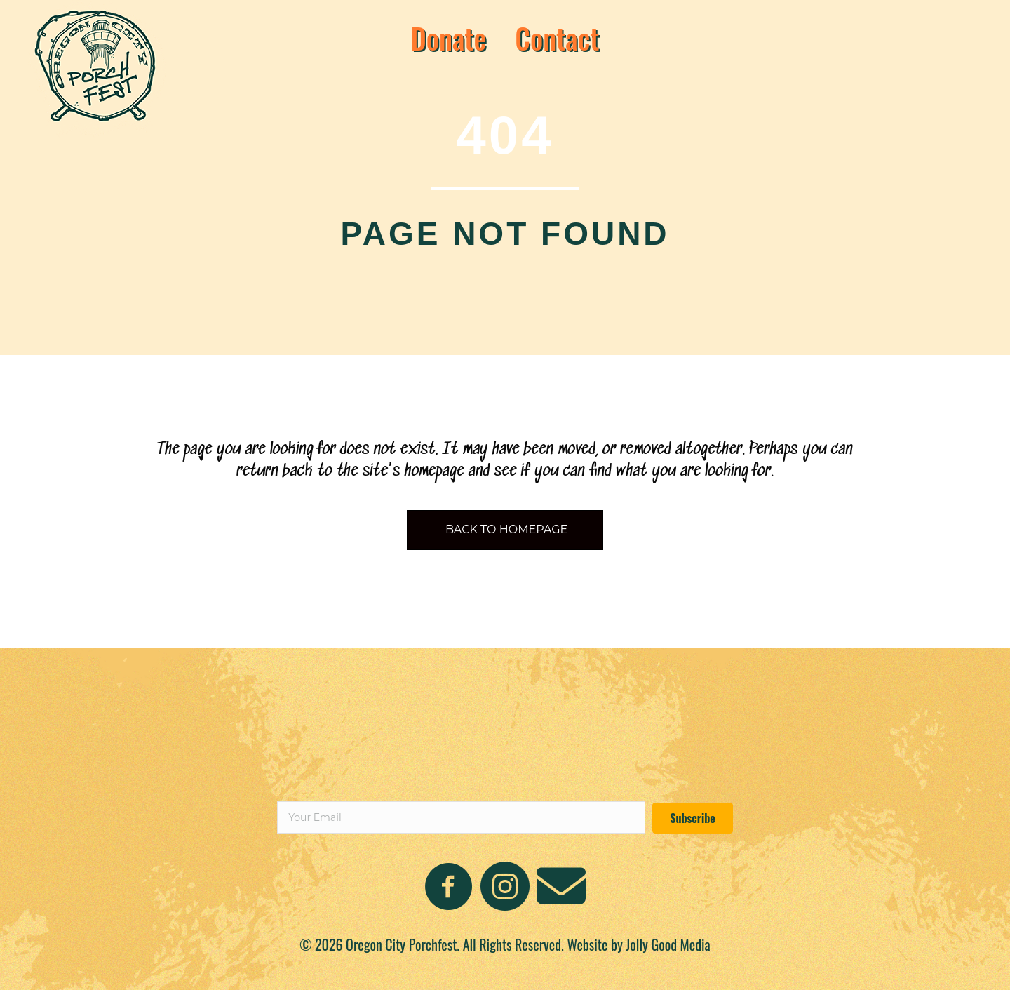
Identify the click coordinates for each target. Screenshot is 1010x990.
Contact (557, 38)
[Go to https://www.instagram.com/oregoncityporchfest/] (505, 888)
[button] (692, 818)
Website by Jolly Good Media (638, 944)
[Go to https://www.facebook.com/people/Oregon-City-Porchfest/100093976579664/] (448, 888)
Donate (448, 38)
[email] (461, 817)
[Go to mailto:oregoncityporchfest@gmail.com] (561, 886)
